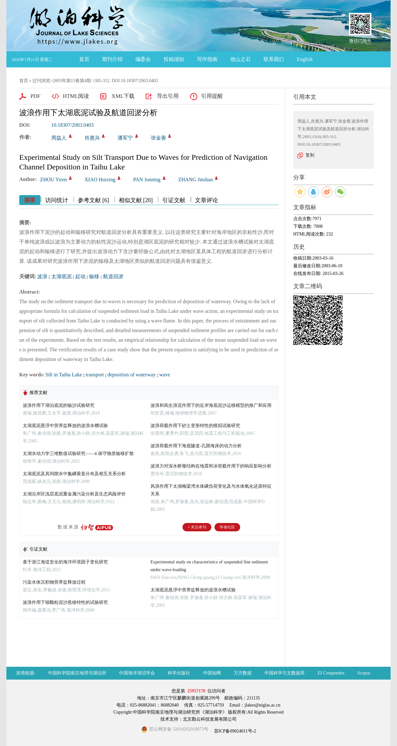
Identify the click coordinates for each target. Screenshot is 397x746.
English (304, 59)
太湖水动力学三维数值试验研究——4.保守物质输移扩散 (78, 453)
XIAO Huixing (100, 179)
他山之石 (240, 59)
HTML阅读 (76, 96)
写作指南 (207, 59)
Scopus (363, 673)
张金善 (158, 138)
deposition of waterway (132, 374)
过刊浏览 (41, 80)
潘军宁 (125, 138)
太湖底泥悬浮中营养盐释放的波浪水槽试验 (65, 425)
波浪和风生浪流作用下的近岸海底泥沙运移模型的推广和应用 (210, 405)
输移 (94, 276)
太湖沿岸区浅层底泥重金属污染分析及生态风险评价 (74, 494)
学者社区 (227, 527)
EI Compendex (331, 673)
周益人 (59, 138)
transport (95, 374)
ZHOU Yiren (53, 179)
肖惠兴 (92, 138)
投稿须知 (174, 59)
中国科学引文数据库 (284, 673)
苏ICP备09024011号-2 (234, 731)
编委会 (143, 59)
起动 (80, 276)
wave (164, 374)
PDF (35, 96)
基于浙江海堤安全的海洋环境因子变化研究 (65, 562)
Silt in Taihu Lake (63, 374)
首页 (84, 59)
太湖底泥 (61, 276)
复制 (309, 155)
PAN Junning (146, 179)
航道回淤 (113, 276)
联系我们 (273, 59)
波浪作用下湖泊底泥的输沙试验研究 (58, 405)
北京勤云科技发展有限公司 (210, 719)
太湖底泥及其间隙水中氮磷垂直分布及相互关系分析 (74, 473)
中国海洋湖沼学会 (137, 673)
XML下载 (122, 96)
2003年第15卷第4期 (72, 80)
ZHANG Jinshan (195, 179)
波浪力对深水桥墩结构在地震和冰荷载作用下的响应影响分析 (210, 466)
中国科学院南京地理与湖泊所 (77, 673)
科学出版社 (179, 673)
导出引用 (168, 96)
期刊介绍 (112, 59)
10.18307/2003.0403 (72, 125)
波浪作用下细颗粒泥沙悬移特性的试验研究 (65, 602)
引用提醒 (212, 96)
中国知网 (212, 673)
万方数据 (243, 673)
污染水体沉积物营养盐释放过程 (54, 582)
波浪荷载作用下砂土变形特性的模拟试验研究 (195, 425)
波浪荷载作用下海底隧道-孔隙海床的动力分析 (196, 445)
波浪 (42, 276)
